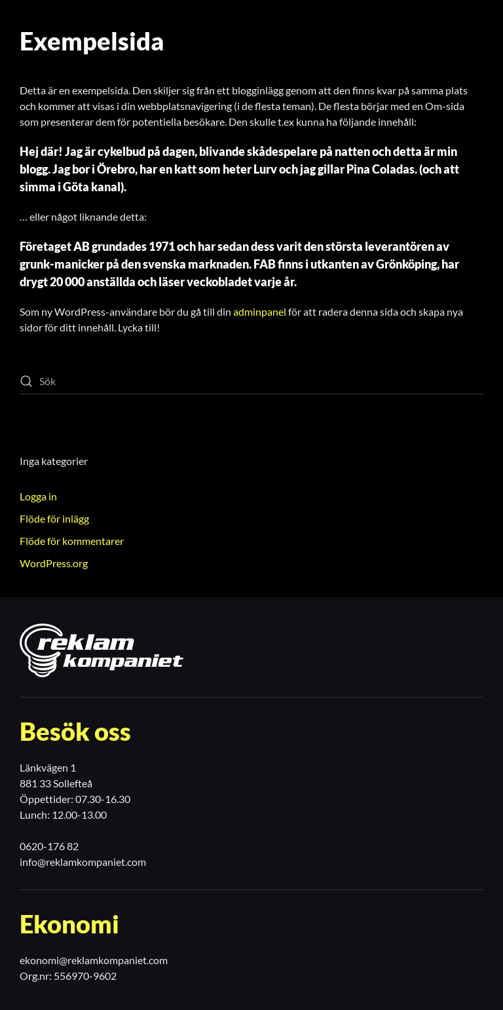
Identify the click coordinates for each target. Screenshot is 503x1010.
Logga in (38, 496)
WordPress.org (54, 563)
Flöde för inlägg (54, 518)
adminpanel (259, 311)
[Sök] (251, 381)
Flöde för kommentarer (72, 540)
